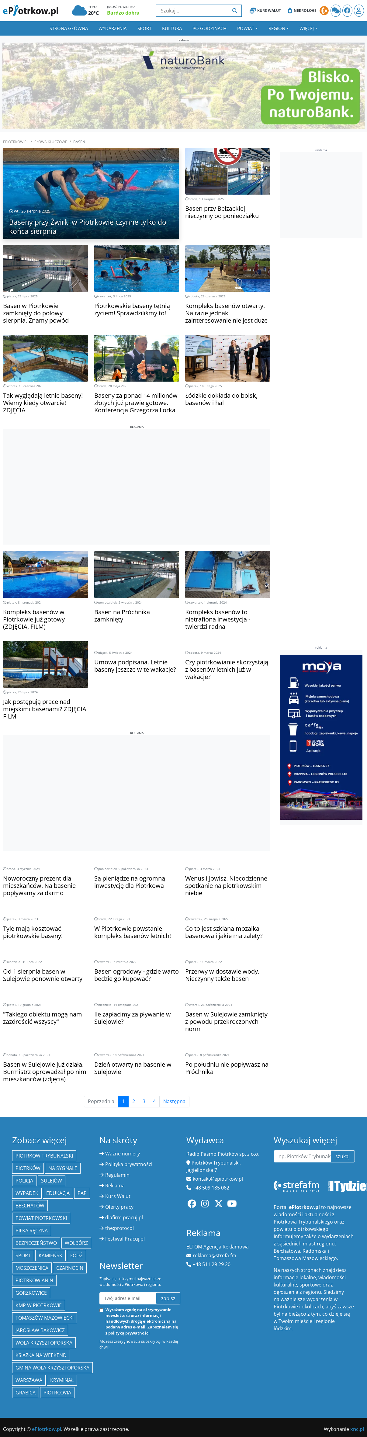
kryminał (62, 1380)
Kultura (172, 28)
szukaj (342, 1156)
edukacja (58, 1193)
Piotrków (28, 1168)
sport (23, 1255)
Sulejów (51, 1180)
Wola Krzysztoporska (44, 1342)
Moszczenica (32, 1268)
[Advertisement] (137, 471)
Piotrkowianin (34, 1280)
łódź (76, 1255)
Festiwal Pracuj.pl (125, 1238)
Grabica (26, 1392)
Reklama (115, 1185)
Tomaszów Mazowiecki (45, 1317)
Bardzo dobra (123, 12)
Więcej (306, 28)
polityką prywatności (129, 1333)
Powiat (245, 28)
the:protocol (119, 1228)
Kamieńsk (50, 1255)
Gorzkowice (31, 1293)
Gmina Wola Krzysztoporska (52, 1367)
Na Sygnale (62, 1168)
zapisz (168, 1298)
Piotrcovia (57, 1392)
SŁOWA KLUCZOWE (50, 141)
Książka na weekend (41, 1355)
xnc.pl (357, 1429)
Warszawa (29, 1380)
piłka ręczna (32, 1230)
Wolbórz (76, 1243)
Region (276, 28)
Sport (144, 28)
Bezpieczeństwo (36, 1243)
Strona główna (69, 28)
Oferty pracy (119, 1206)
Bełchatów (30, 1205)
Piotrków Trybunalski (44, 1155)
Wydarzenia (112, 28)
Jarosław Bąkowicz (40, 1330)
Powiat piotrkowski (41, 1218)
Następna (174, 1101)
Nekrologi (302, 11)
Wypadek (27, 1193)
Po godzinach (209, 28)
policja (24, 1180)
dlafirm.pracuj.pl (124, 1217)
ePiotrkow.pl (15, 141)
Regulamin (117, 1175)
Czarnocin (69, 1268)
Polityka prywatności (128, 1164)
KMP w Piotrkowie (39, 1305)
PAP (82, 1193)
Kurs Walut (265, 11)
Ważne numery (122, 1153)
